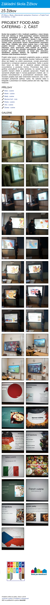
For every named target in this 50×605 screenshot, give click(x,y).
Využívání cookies (7, 598)
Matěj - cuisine (9, 96)
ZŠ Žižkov (4, 15)
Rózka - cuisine (9, 102)
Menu (46, 4)
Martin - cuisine (9, 93)
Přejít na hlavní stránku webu (25, 4)
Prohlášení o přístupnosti (21, 598)
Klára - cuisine (9, 91)
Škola (12, 15)
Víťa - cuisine (8, 105)
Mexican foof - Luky (10, 99)
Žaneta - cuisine (9, 107)
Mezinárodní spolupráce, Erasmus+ (27, 15)
